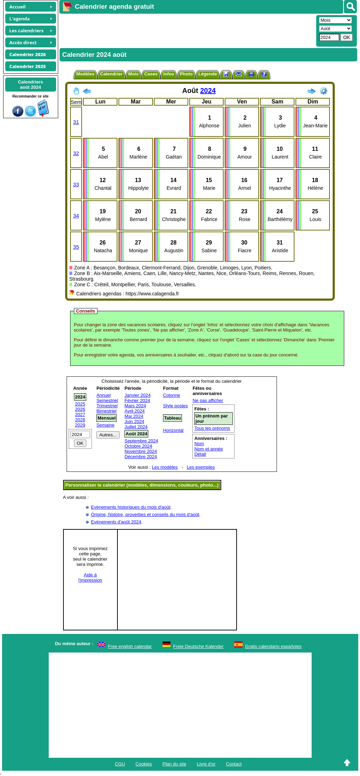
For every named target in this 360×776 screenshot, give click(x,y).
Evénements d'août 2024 (116, 521)
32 (76, 153)
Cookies (144, 764)
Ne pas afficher (207, 400)
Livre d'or (206, 764)
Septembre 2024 (141, 440)
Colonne (171, 395)
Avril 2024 (134, 411)
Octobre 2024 (138, 446)
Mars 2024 (135, 405)
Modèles (85, 73)
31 (76, 122)
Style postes (175, 405)
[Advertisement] (186, 30)
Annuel (103, 395)
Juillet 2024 (136, 426)
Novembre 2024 (140, 451)
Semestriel (107, 400)
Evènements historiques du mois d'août (131, 507)
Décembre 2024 (140, 456)
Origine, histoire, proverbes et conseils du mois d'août (145, 514)
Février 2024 (137, 400)
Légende (207, 73)
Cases (150, 73)
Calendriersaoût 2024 (30, 84)
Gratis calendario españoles (273, 646)
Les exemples (201, 467)
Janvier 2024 (137, 395)
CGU (120, 764)
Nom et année (208, 448)
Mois (133, 73)
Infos (168, 73)
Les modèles (165, 467)
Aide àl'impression (90, 577)
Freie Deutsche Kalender (198, 646)
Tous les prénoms (212, 428)
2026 (80, 409)
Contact (234, 764)
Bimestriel (106, 411)
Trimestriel (106, 405)
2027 (80, 414)
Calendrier (111, 73)
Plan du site (174, 764)
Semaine (105, 425)
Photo (186, 73)
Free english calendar (130, 646)
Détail (200, 454)
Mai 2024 (133, 416)
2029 (80, 425)
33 (76, 184)
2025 (80, 404)
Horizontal (173, 430)
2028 (80, 419)
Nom (199, 443)
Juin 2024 (134, 421)
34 (76, 216)
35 (76, 247)
